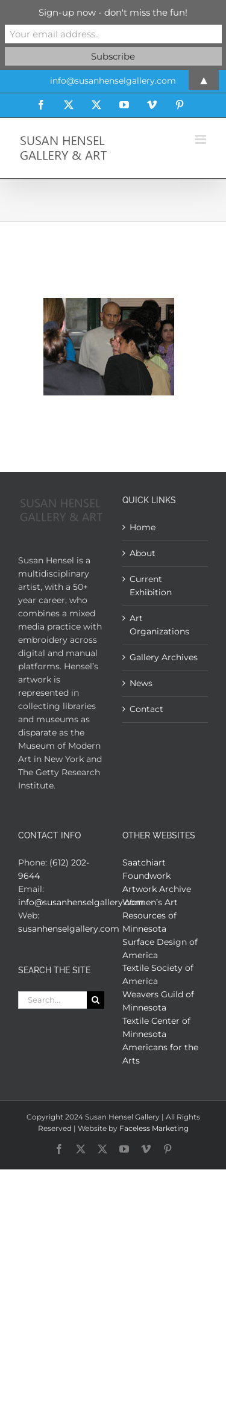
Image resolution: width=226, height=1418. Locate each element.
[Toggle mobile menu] (201, 139)
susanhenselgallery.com (68, 928)
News (141, 683)
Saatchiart (144, 862)
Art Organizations (159, 625)
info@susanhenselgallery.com (81, 902)
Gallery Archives (164, 657)
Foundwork (146, 875)
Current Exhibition (151, 586)
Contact (146, 709)
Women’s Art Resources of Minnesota (150, 915)
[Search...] (52, 1000)
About (142, 553)
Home (142, 527)
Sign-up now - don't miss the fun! (113, 12)
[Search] (95, 1000)
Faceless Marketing (154, 1128)
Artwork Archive (156, 889)
